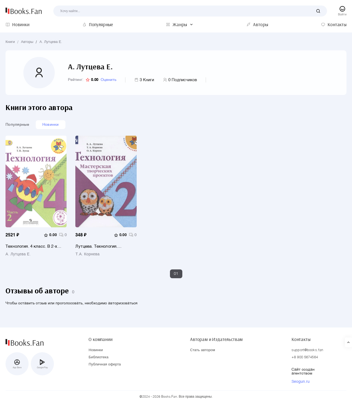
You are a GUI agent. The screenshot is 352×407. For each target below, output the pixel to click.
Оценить (108, 80)
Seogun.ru (301, 382)
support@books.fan (307, 350)
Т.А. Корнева (87, 254)
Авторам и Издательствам (216, 338)
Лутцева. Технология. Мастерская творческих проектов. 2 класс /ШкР (99, 246)
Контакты (301, 338)
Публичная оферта (105, 364)
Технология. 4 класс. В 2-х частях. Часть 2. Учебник (31, 246)
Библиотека (98, 357)
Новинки (50, 125)
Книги (10, 42)
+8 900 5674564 (305, 357)
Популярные (17, 125)
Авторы (27, 42)
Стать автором (202, 350)
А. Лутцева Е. (50, 42)
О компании (100, 338)
